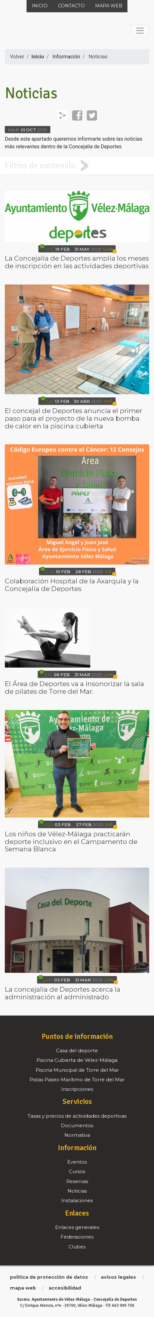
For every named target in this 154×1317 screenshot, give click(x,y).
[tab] (77, 165)
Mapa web (108, 6)
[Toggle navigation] (140, 30)
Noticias (98, 57)
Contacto (71, 6)
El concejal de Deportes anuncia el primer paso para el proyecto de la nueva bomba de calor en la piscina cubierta (73, 418)
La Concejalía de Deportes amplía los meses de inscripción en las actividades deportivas (77, 262)
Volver (17, 57)
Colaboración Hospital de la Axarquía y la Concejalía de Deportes (72, 585)
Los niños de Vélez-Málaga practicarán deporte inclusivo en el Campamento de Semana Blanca (71, 841)
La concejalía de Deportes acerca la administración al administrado (62, 993)
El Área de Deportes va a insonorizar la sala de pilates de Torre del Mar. (74, 687)
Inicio (40, 6)
